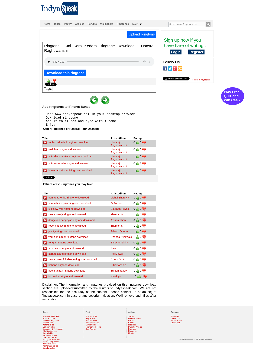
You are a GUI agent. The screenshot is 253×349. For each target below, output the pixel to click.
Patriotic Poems (92, 323)
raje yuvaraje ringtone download (64, 214)
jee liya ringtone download (61, 231)
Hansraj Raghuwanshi (119, 144)
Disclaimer (175, 323)
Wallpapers (106, 23)
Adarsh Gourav (119, 231)
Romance (132, 331)
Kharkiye (116, 276)
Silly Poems (91, 318)
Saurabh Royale (120, 208)
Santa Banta (48, 323)
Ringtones (123, 23)
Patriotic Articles (135, 327)
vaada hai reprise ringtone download (67, 203)
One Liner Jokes (50, 337)
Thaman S (117, 214)
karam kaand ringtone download (64, 253)
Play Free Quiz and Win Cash (232, 96)
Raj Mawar (117, 253)
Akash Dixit (117, 259)
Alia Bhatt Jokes (50, 331)
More (137, 24)
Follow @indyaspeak (201, 80)
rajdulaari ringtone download (62, 149)
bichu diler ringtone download (63, 276)
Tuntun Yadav (119, 270)
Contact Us (175, 318)
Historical (132, 325)
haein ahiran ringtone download (64, 270)
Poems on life (91, 316)
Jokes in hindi (48, 333)
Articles (79, 23)
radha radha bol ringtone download (66, 142)
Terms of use (176, 320)
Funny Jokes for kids (51, 339)
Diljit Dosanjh (118, 264)
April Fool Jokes (49, 344)
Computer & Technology (53, 329)
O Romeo (116, 203)
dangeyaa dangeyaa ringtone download (69, 219)
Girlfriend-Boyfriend (51, 320)
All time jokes (48, 325)
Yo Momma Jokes (50, 346)
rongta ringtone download (60, 242)
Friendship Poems (93, 327)
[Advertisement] (149, 10)
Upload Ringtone (142, 34)
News (47, 23)
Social (131, 316)
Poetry (68, 23)
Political (131, 320)
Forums (92, 23)
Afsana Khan (118, 219)
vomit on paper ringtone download (65, 236)
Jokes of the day (50, 335)
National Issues (134, 318)
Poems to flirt (91, 320)
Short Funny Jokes (51, 342)
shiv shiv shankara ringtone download (67, 156)
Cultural (131, 323)
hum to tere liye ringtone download (66, 197)
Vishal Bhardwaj (120, 197)
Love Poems (91, 325)
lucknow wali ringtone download (64, 208)
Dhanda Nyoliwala (121, 236)
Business (132, 329)
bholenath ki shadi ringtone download (67, 170)
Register (196, 52)
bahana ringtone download (61, 264)
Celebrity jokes (49, 327)
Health (131, 333)
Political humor (49, 318)
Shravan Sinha (119, 242)
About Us (175, 316)
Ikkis (113, 248)
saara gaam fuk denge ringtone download (70, 259)
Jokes (57, 23)
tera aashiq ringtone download (63, 248)
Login (175, 52)
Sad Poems (91, 329)
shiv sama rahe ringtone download (66, 163)
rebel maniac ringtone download (64, 225)
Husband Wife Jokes (51, 316)
